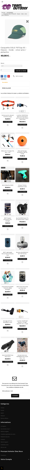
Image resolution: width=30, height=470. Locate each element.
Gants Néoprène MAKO (7, 185)
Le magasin (3, 426)
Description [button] (5, 82)
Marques (3, 415)
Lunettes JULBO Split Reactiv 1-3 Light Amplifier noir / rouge (22, 322)
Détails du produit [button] (6, 88)
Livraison (3, 439)
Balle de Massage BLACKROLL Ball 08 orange (22, 152)
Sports (2, 413)
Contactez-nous (5, 444)
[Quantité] (7, 70)
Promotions (3, 455)
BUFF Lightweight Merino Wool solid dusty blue (8, 254)
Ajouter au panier (21, 70)
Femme (2, 410)
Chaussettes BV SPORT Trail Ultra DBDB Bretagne (7, 288)
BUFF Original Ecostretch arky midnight (8, 219)
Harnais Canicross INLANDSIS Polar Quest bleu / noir (22, 357)
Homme (2, 407)
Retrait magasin (4, 442)
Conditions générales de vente (8, 434)
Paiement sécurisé (5, 436)
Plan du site (3, 447)
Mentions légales (5, 431)
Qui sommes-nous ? (5, 429)
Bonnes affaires (4, 418)
